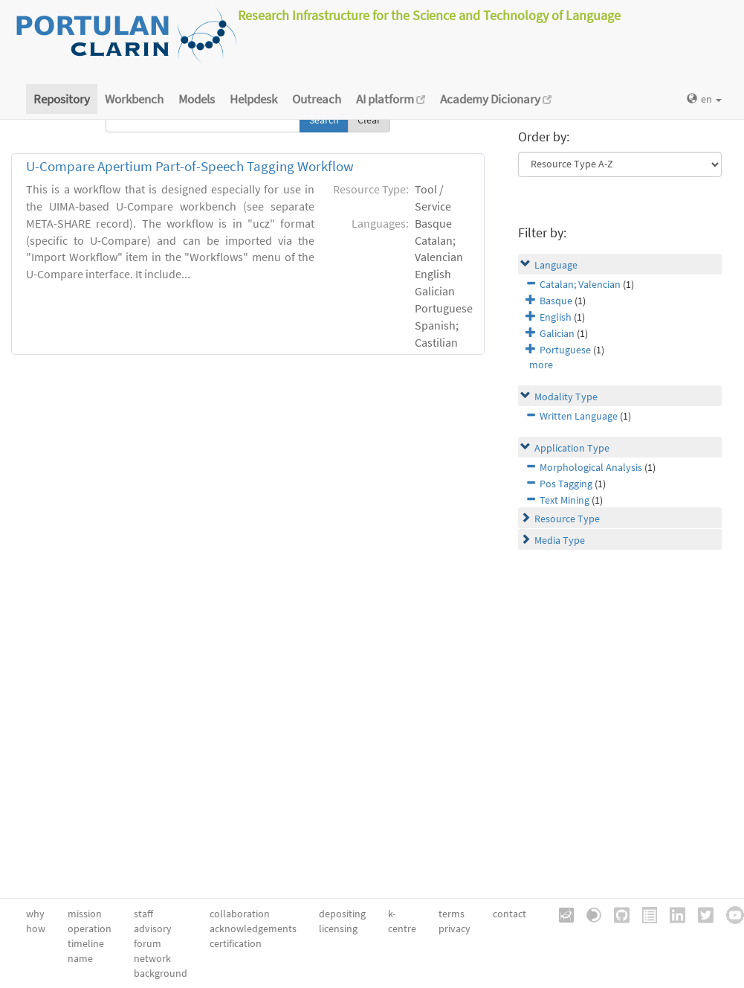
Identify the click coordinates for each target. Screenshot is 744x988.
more (541, 364)
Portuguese (565, 349)
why (35, 913)
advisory (153, 928)
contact (509, 913)
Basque (556, 300)
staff (143, 913)
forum (147, 943)
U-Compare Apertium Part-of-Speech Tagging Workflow (190, 166)
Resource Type (567, 518)
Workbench (134, 99)
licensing (338, 928)
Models (196, 99)
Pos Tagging (566, 483)
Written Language (579, 416)
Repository (61, 99)
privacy (454, 928)
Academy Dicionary (495, 99)
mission (85, 913)
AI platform (390, 99)
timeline (86, 943)
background (160, 973)
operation (89, 928)
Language (556, 265)
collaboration (240, 913)
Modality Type (566, 396)
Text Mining (564, 500)
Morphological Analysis (591, 467)
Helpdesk (253, 99)
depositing (342, 913)
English (556, 317)
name (80, 958)
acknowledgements (253, 928)
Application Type (571, 448)
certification (236, 943)
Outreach (316, 99)
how (35, 928)
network (152, 958)
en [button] (704, 99)
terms (452, 913)
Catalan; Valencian (580, 284)
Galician (557, 333)
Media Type (559, 540)
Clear (369, 119)
